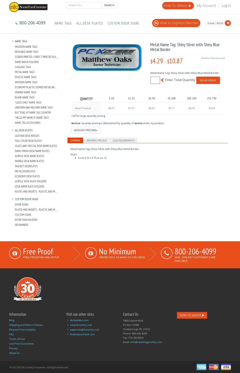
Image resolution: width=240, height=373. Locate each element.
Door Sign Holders (26, 220)
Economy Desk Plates (27, 176)
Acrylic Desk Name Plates (29, 156)
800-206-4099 (195, 251)
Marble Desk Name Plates (29, 161)
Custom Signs (23, 215)
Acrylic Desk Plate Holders (31, 181)
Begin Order (208, 80)
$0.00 (220, 23)
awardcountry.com (81, 325)
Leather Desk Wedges (27, 136)
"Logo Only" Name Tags (28, 102)
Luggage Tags (23, 67)
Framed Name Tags (25, 92)
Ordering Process (96, 140)
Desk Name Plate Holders (29, 186)
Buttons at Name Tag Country (33, 112)
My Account (206, 5)
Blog (11, 320)
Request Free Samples (22, 329)
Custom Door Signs (123, 23)
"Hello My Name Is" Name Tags (32, 117)
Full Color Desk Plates (28, 141)
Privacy (13, 348)
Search (109, 5)
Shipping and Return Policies (26, 325)
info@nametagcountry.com (146, 342)
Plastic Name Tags (25, 77)
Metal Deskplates (25, 171)
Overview (75, 140)
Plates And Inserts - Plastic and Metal (36, 191)
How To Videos (178, 5)
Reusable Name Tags (26, 52)
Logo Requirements (124, 140)
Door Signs (21, 204)
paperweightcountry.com (84, 329)
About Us (14, 353)
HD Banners (21, 225)
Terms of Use (17, 339)
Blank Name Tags (25, 97)
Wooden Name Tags (26, 47)
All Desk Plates (89, 23)
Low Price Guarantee (21, 343)
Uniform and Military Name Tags (34, 107)
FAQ (11, 334)
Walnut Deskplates (26, 166)
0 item (211, 23)
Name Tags (63, 23)
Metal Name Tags (25, 72)
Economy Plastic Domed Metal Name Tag (36, 87)
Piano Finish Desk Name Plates (32, 151)
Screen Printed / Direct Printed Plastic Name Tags (36, 57)
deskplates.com (79, 320)
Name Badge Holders (27, 62)
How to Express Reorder (176, 22)
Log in (226, 5)
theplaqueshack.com (82, 334)
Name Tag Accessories (28, 123)
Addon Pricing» (85, 130)
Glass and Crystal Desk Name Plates (36, 146)
